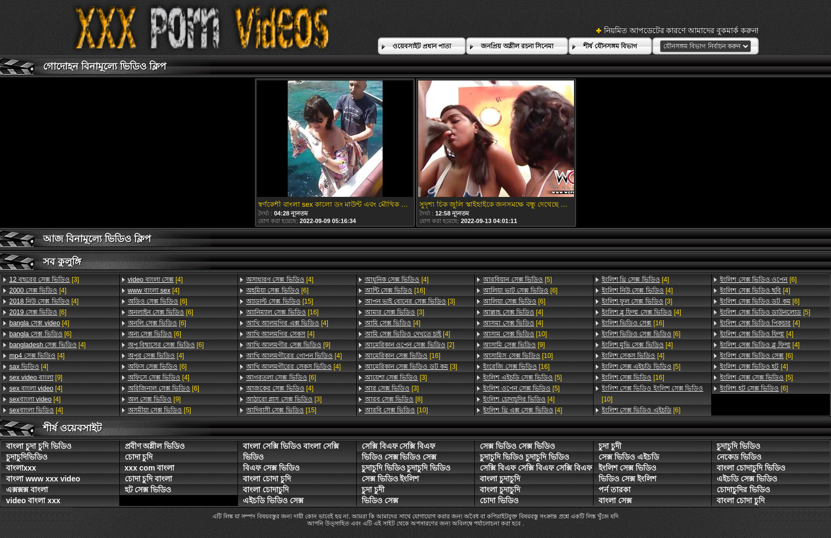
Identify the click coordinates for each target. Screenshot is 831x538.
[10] (396, 410)
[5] (159, 410)
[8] (394, 399)
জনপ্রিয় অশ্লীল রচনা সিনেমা (517, 46)
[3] (44, 279)
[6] (37, 312)
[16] (282, 312)
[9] (36, 377)
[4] (37, 290)
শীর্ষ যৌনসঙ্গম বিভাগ (610, 46)
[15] (279, 301)
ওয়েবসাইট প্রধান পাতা (422, 46)
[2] (410, 345)
